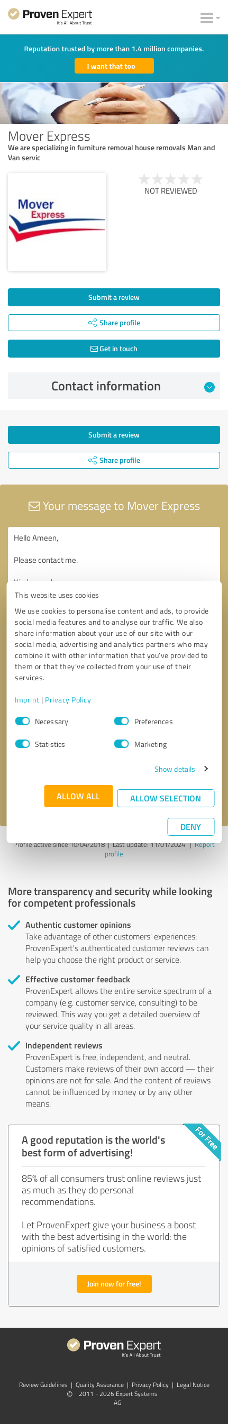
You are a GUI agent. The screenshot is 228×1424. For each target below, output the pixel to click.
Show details (174, 769)
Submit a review (114, 297)
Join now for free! (114, 1284)
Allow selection (165, 798)
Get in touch (114, 348)
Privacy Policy (68, 700)
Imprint (27, 700)
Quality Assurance (100, 1384)
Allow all (78, 796)
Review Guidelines (43, 1384)
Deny (190, 826)
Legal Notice (193, 1384)
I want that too (111, 65)
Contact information (133, 386)
